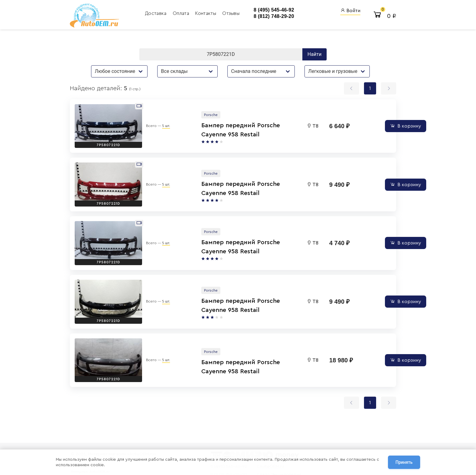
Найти (316, 55)
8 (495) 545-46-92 (264, 10)
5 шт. (158, 121)
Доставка (150, 13)
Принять (404, 462)
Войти (348, 10)
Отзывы (224, 13)
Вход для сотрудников (360, 430)
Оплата (175, 13)
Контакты (200, 13)
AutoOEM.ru (264, 442)
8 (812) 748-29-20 (264, 16)
